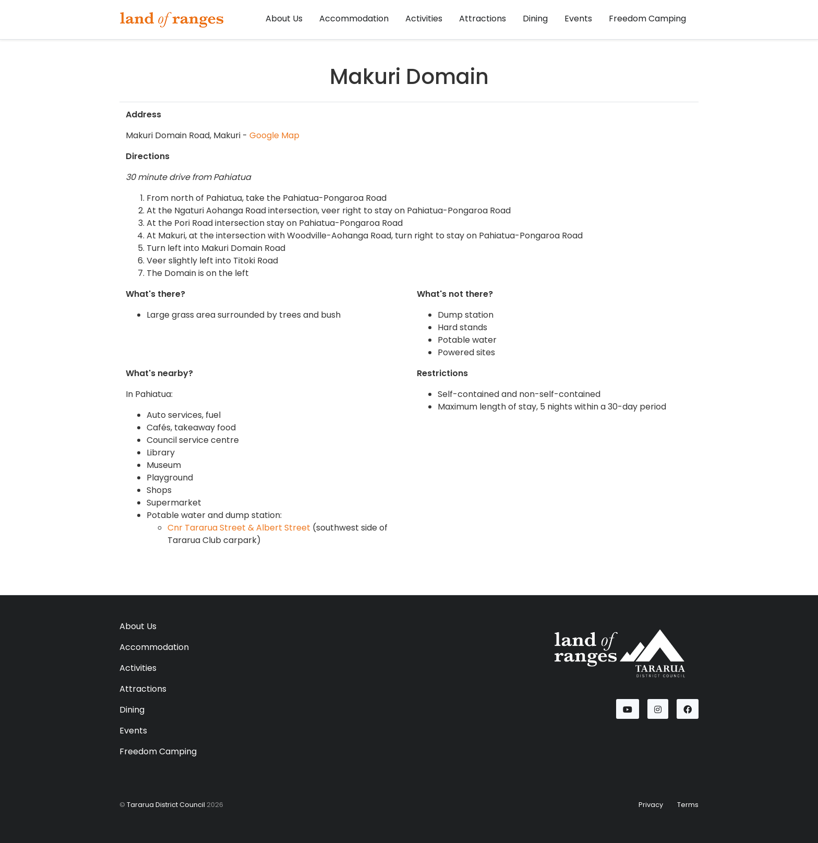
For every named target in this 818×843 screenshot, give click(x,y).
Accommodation (354, 19)
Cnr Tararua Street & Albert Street (238, 528)
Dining (535, 19)
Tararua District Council (166, 804)
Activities (423, 19)
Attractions (482, 19)
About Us (284, 19)
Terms (688, 804)
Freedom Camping (647, 19)
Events (578, 19)
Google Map (274, 135)
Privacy (651, 804)
